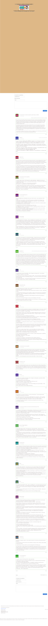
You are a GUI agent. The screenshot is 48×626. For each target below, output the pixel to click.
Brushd (46, 609)
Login (46, 574)
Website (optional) (17, 98)
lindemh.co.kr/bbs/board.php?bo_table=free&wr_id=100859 (39, 117)
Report (17, 134)
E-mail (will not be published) (20, 578)
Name (17, 575)
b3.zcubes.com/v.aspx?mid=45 (43, 137)
